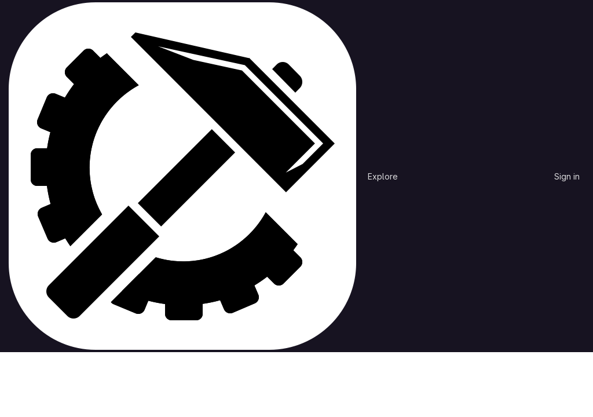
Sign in (567, 176)
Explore (383, 176)
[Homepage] (182, 176)
